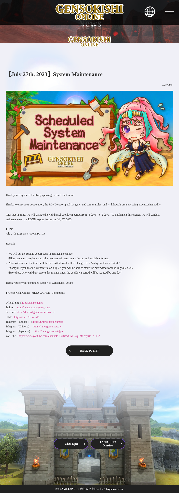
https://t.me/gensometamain (48, 321)
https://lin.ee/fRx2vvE (26, 317)
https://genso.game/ (32, 302)
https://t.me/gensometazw (47, 326)
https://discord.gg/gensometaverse (36, 312)
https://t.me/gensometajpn (48, 331)
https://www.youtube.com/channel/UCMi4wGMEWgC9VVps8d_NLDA (59, 335)
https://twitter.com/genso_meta (33, 307)
